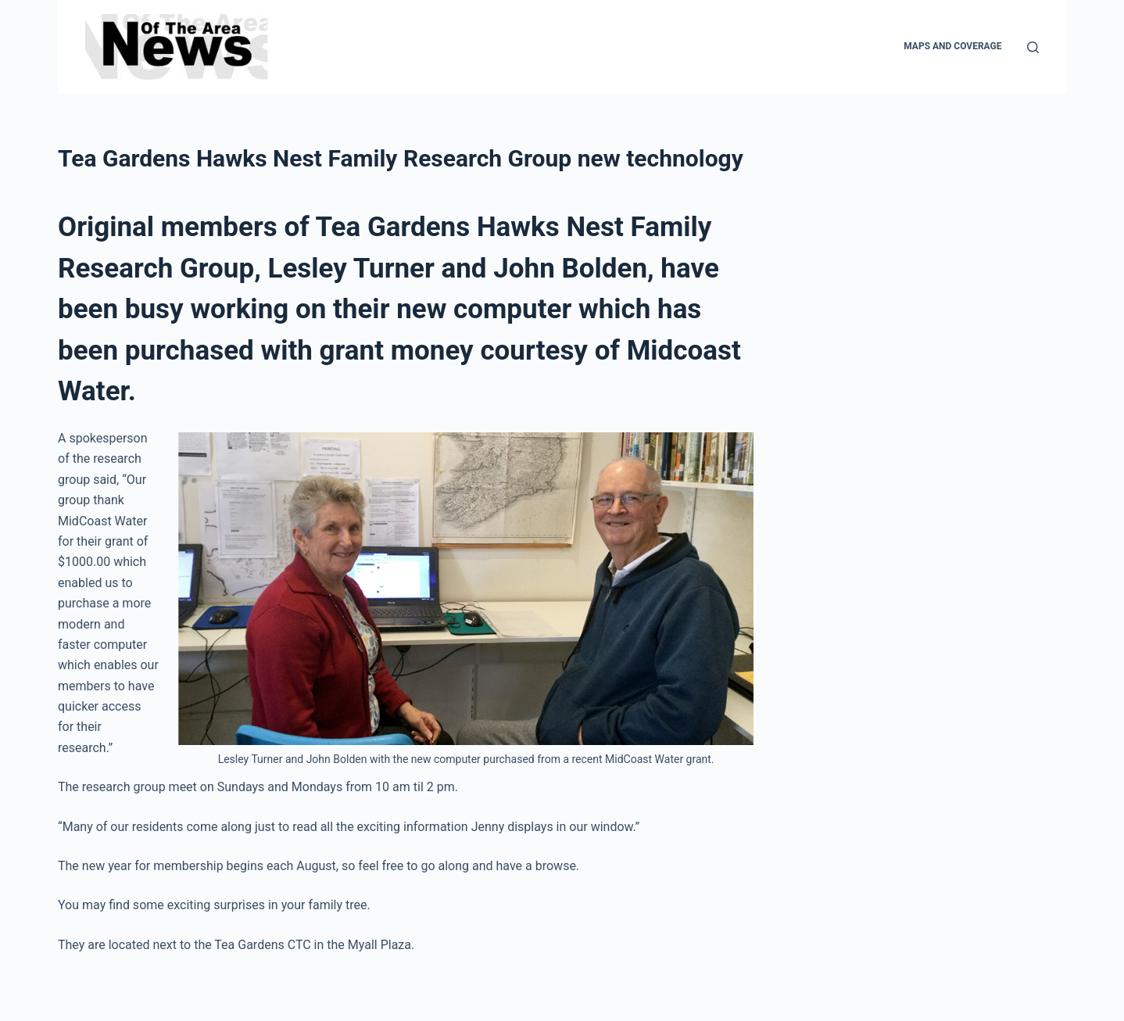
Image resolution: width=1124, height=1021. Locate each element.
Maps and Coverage (952, 46)
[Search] (1033, 47)
